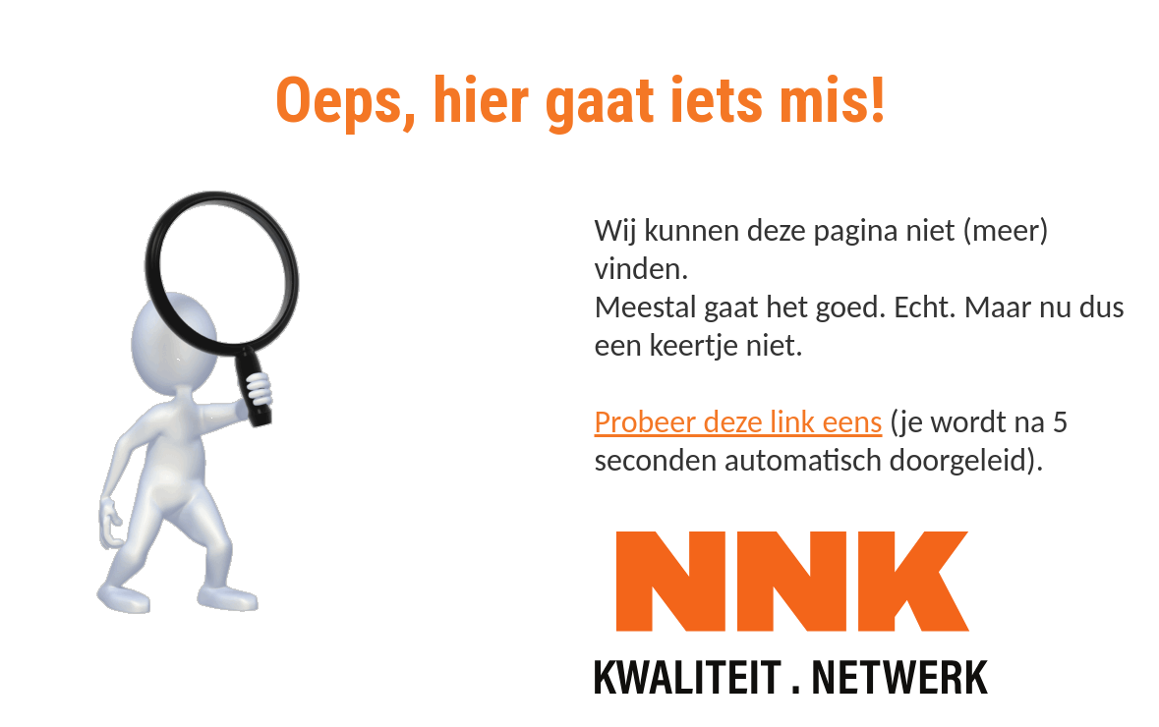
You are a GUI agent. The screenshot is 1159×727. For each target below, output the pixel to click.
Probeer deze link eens (739, 422)
